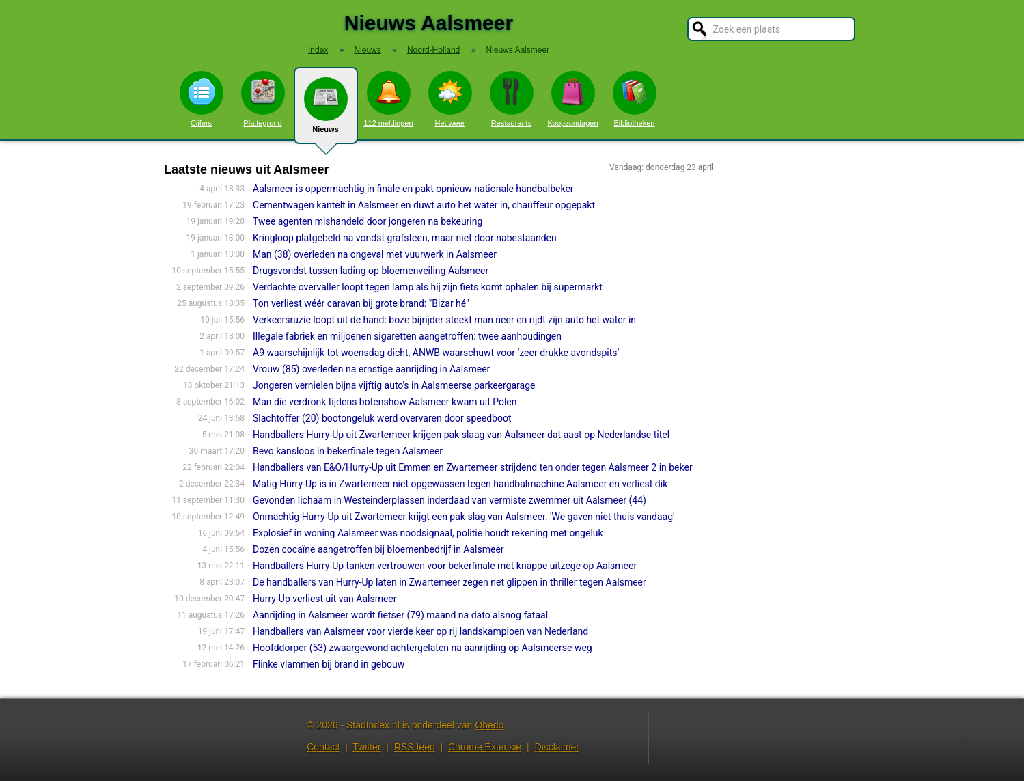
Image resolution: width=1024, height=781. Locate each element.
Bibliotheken (634, 99)
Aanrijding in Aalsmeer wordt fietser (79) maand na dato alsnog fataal (400, 614)
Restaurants (512, 99)
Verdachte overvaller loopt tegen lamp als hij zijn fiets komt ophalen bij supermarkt (428, 287)
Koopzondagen (572, 99)
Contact (323, 746)
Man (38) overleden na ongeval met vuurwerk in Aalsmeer (375, 254)
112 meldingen (388, 99)
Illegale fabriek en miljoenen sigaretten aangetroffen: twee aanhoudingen (407, 336)
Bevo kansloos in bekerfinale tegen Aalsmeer (348, 451)
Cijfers (201, 99)
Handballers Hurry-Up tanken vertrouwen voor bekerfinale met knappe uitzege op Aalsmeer (445, 565)
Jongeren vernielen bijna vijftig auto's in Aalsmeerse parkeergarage (394, 385)
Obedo (489, 725)
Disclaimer (557, 746)
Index (318, 50)
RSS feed (414, 746)
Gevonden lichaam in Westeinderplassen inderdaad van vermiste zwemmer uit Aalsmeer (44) (449, 500)
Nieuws (326, 110)
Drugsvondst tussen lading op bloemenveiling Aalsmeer (370, 270)
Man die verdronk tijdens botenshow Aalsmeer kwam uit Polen (385, 401)
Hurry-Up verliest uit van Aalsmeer (325, 598)
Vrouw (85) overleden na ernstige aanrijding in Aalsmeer (371, 369)
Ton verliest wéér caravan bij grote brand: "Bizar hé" (361, 303)
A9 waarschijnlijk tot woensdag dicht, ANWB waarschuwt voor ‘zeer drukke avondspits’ (436, 352)
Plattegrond (263, 99)
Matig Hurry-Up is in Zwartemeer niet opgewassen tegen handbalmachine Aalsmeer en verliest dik (460, 483)
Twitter (366, 746)
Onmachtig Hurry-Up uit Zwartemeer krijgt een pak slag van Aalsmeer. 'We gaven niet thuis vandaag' (463, 516)
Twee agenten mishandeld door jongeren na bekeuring (367, 221)
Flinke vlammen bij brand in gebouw (328, 664)
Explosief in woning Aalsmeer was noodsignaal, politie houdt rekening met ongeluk (428, 532)
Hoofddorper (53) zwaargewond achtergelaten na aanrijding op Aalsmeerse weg (422, 647)
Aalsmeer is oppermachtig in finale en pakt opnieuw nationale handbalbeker (413, 188)
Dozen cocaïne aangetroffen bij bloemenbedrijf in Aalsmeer (378, 549)
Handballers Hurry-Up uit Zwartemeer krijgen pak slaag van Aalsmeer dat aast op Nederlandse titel (461, 434)
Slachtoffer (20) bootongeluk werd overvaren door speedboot (382, 418)
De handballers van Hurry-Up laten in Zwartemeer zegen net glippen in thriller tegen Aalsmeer (449, 582)
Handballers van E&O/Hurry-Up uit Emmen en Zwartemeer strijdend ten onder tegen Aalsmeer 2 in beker (473, 467)
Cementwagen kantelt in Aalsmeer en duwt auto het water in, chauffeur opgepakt (424, 205)
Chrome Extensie (484, 746)
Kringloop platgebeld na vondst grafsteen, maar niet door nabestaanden (405, 237)
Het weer (450, 99)
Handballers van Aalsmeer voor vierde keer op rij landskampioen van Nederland (420, 631)
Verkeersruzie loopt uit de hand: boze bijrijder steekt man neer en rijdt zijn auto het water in (444, 319)
